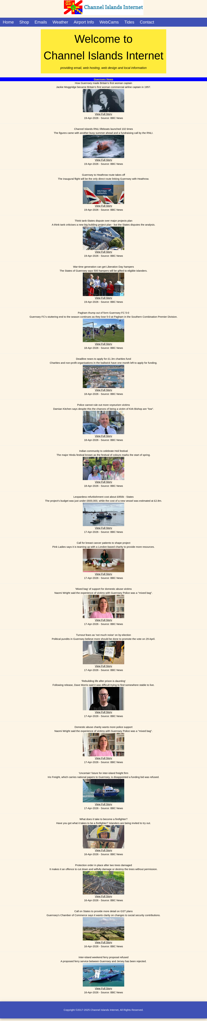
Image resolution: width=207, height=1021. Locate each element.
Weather (60, 22)
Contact (147, 22)
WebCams (109, 22)
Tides (129, 22)
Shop (24, 22)
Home (8, 22)
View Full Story (103, 114)
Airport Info (84, 22)
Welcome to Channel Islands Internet (103, 51)
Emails (41, 22)
